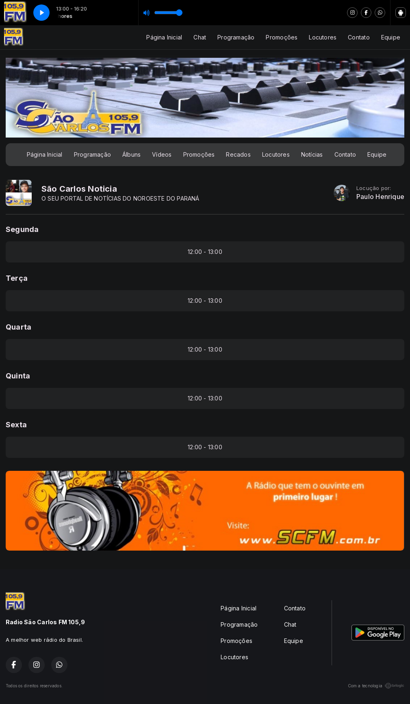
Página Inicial (164, 37)
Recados (238, 154)
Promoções (281, 37)
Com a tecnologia (376, 686)
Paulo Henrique (380, 197)
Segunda (22, 229)
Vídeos (161, 154)
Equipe (390, 37)
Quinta (18, 376)
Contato (358, 37)
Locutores (322, 37)
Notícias (312, 154)
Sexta (16, 424)
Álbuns (131, 154)
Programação (235, 37)
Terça (17, 278)
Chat (199, 37)
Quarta (18, 327)
